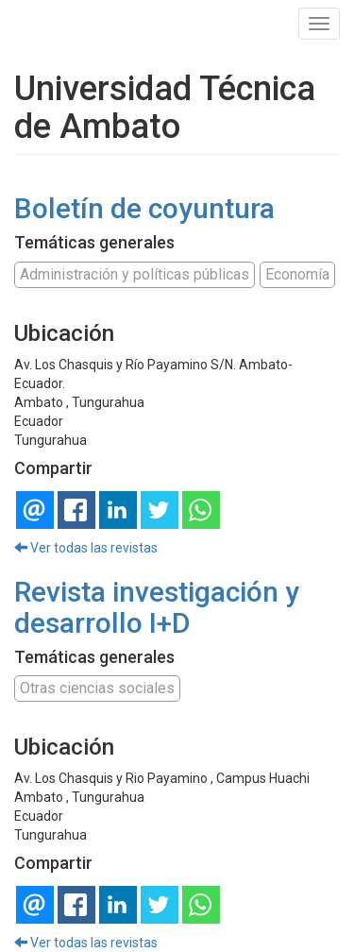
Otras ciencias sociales (97, 688)
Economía (297, 274)
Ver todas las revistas (86, 547)
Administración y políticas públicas (134, 274)
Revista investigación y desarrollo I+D (156, 607)
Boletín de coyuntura (144, 208)
